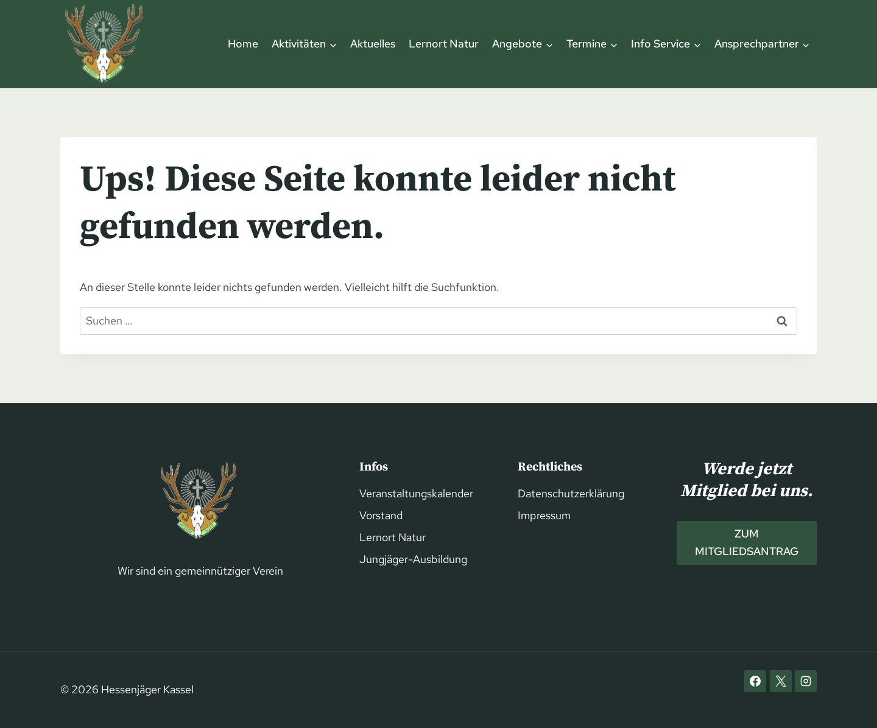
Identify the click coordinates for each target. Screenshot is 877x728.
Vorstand (381, 515)
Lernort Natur (444, 44)
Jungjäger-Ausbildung (413, 559)
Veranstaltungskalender (416, 493)
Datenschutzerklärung (571, 493)
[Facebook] (755, 681)
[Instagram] (806, 681)
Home (243, 44)
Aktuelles (372, 44)
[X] (781, 681)
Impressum (544, 515)
